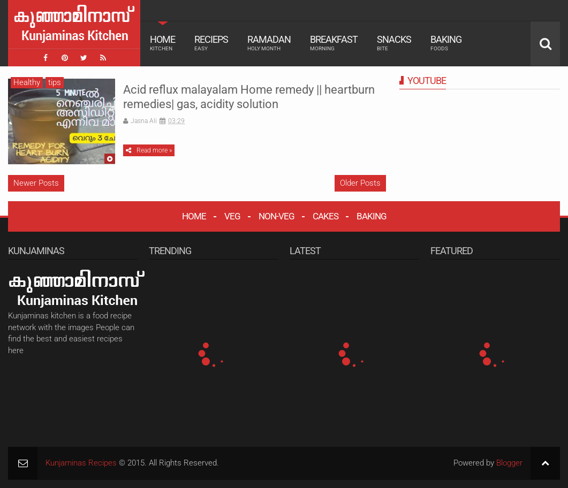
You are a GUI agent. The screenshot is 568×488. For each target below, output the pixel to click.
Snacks (394, 43)
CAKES (325, 216)
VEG (232, 216)
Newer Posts (36, 183)
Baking (445, 43)
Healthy (26, 82)
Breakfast (334, 43)
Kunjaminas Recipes (81, 463)
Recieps (211, 43)
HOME (194, 216)
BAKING (372, 216)
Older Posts (360, 183)
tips (54, 82)
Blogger (509, 463)
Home (162, 43)
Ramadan (269, 43)
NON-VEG (276, 216)
